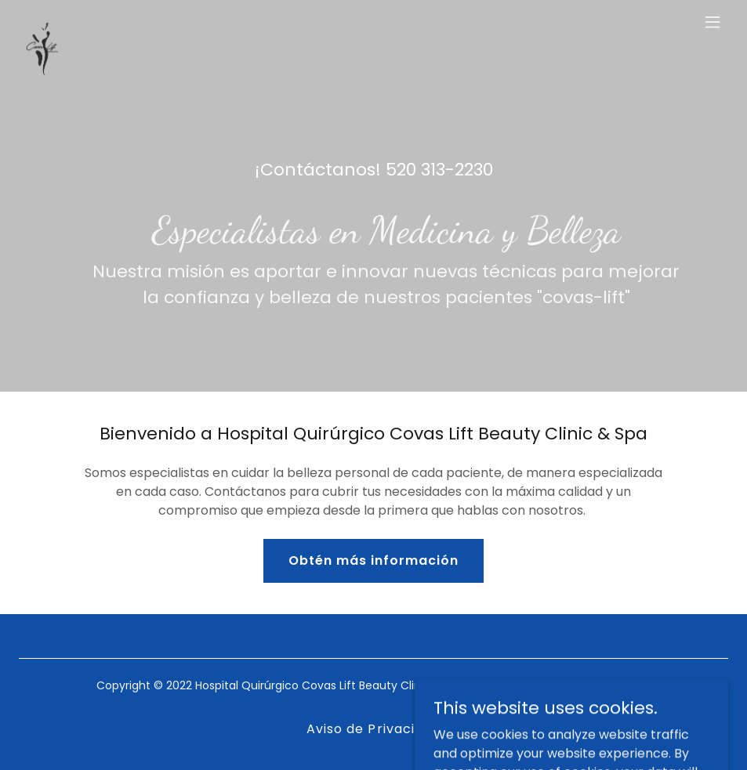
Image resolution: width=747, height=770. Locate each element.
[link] (42, 22)
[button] (712, 22)
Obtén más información (373, 560)
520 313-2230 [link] (439, 169)
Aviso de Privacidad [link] (373, 729)
